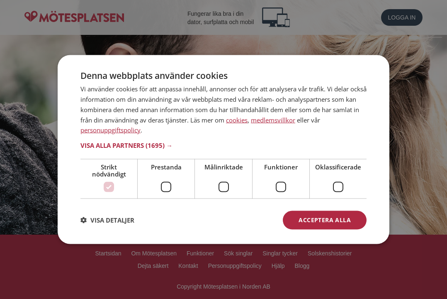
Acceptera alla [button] (325, 220)
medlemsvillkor (273, 119)
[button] (223, 145)
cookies (237, 119)
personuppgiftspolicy (110, 130)
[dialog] (223, 149)
